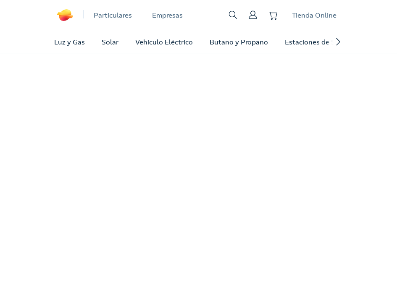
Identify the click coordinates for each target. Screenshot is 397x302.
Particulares (113, 15)
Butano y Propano (239, 42)
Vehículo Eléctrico (164, 42)
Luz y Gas (69, 42)
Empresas (167, 15)
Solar (110, 42)
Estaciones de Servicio (320, 42)
